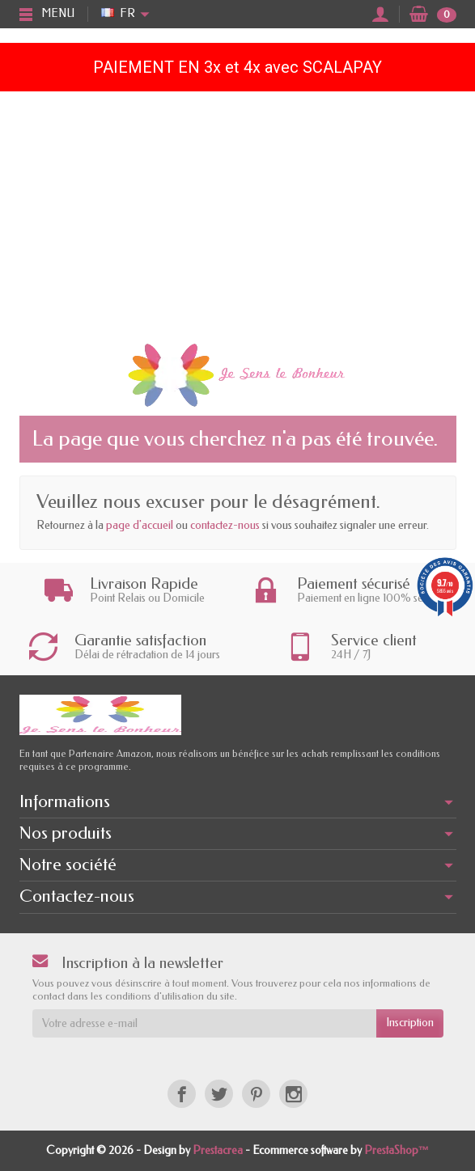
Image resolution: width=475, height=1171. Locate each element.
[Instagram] (293, 1094)
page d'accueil (139, 525)
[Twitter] (219, 1094)
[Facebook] (182, 1094)
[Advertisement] (237, 212)
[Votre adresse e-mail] (204, 1023)
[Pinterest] (256, 1094)
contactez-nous (225, 525)
